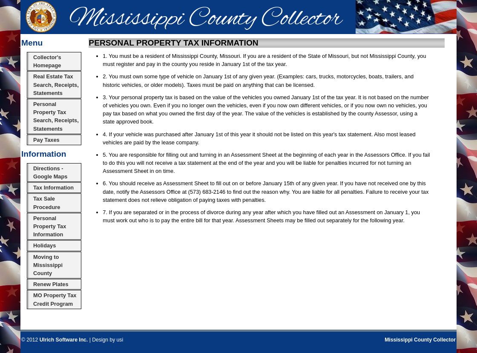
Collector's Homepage (47, 61)
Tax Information (53, 187)
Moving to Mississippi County (48, 265)
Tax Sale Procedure (46, 202)
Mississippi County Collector (420, 340)
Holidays (44, 245)
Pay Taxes (46, 140)
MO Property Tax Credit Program (54, 299)
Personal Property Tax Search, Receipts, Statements (56, 116)
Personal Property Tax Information (49, 226)
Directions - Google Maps (50, 172)
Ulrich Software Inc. (64, 340)
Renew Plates (51, 284)
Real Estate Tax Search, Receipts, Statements (56, 84)
